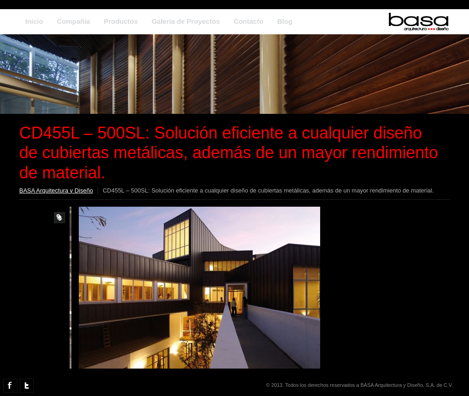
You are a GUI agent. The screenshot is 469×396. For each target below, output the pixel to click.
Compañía (73, 21)
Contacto (248, 21)
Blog (284, 21)
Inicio (34, 21)
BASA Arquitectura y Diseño (56, 190)
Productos (121, 21)
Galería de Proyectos (186, 21)
